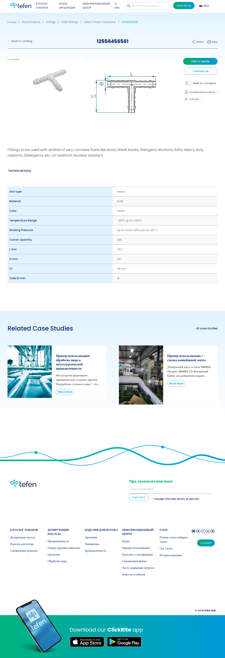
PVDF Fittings (70, 22)
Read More (65, 392)
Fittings (51, 22)
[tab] (19, 171)
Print (215, 42)
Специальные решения (23, 551)
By (205, 610)
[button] (206, 5)
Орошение (54, 555)
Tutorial (194, 99)
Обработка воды (57, 561)
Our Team (166, 549)
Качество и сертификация (137, 555)
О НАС (117, 5)
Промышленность (58, 541)
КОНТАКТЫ (184, 5)
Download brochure (202, 92)
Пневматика (92, 544)
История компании (171, 555)
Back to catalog (22, 41)
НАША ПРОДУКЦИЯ (67, 5)
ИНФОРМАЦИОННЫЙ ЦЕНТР (96, 5)
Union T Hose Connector (100, 22)
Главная (12, 22)
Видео (126, 541)
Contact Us (201, 71)
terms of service (188, 499)
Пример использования (136, 548)
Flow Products (31, 22)
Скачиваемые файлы (134, 561)
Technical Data (19, 171)
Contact (206, 543)
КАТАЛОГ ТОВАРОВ (42, 5)
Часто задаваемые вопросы (138, 568)
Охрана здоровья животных (64, 548)
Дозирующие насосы (22, 537)
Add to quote (200, 61)
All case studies (207, 328)
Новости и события (133, 574)
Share (200, 42)
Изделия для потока (22, 544)
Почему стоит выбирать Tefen (174, 539)
